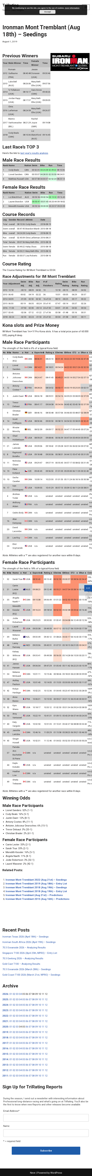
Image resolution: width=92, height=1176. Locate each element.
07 (30, 999)
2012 (5, 1070)
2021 (5, 1021)
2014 (5, 1059)
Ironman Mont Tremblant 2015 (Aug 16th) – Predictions (37, 899)
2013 (5, 1064)
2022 (5, 1015)
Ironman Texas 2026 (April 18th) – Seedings (25, 936)
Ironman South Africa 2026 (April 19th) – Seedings (29, 942)
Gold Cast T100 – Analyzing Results (21, 963)
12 (46, 999)
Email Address (11, 1111)
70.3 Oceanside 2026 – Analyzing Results (24, 947)
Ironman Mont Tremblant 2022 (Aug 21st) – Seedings (36, 879)
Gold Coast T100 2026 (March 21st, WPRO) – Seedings (31, 974)
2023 (5, 1010)
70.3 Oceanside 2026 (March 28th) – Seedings (26, 969)
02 (14, 994)
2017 (5, 1043)
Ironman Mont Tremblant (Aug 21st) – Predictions (34, 895)
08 (33, 999)
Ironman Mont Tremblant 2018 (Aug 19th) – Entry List (36, 891)
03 (17, 994)
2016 (5, 1048)
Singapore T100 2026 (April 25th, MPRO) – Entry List (29, 953)
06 (27, 999)
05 (23, 999)
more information (72, 8)
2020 (5, 1026)
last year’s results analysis (34, 153)
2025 (5, 999)
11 (43, 999)
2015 (5, 1053)
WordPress (56, 1172)
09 (36, 999)
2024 (5, 1004)
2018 (5, 1037)
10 (39, 999)
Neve (32, 1172)
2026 (5, 994)
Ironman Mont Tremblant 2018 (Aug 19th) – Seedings (36, 887)
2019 (5, 1032)
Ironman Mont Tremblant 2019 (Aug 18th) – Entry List (36, 883)
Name (6, 1126)
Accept (47, 12)
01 (10, 994)
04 (20, 994)
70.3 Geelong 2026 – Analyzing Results (22, 958)
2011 (5, 1075)
